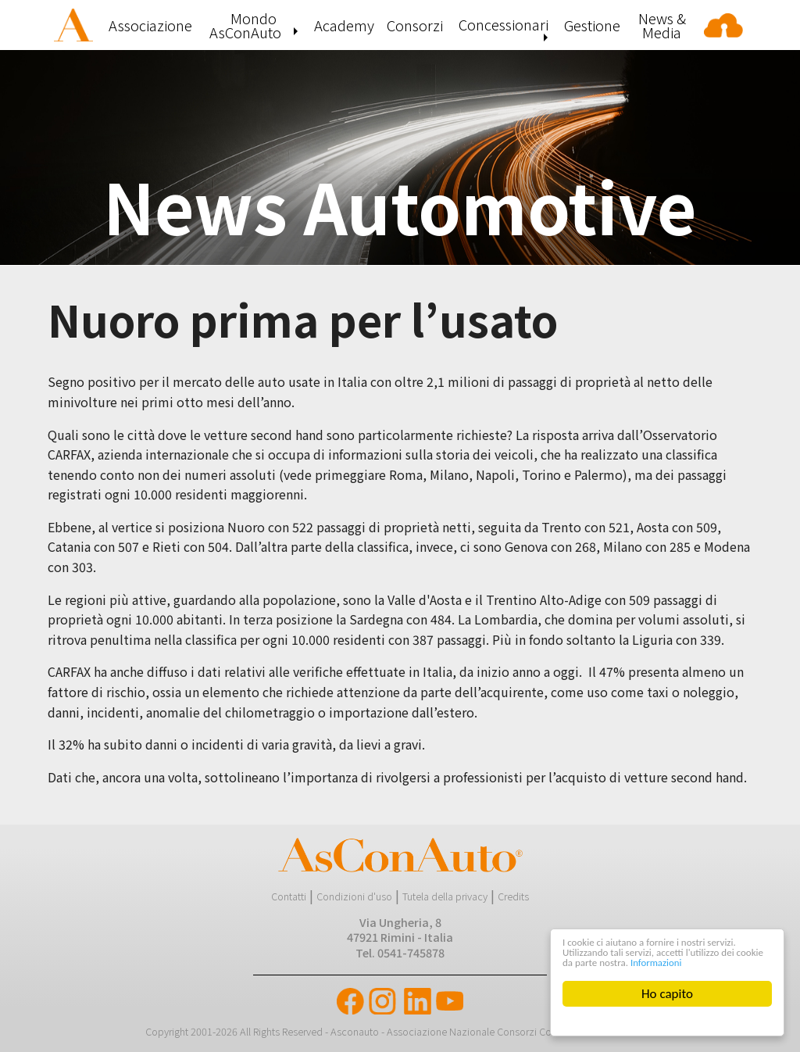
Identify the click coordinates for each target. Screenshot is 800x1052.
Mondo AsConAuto (245, 25)
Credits (513, 896)
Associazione (150, 25)
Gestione (592, 25)
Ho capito (668, 994)
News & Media (662, 25)
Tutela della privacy (445, 896)
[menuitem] (75, 25)
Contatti (288, 896)
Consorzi (415, 25)
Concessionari (503, 24)
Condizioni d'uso (354, 896)
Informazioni (588, 961)
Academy (344, 25)
